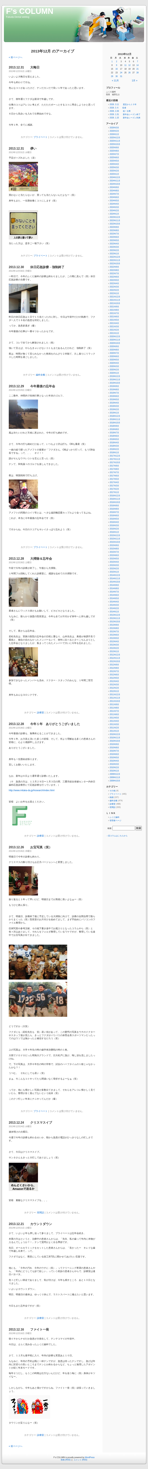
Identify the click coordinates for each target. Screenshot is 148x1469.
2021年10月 (115, 303)
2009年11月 (115, 777)
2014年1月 (114, 612)
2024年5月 (114, 200)
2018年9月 (114, 426)
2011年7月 (114, 711)
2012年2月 (114, 688)
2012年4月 (114, 681)
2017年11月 (115, 459)
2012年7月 (114, 671)
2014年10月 (115, 582)
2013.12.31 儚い (22, 148)
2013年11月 (115, 618)
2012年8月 (114, 668)
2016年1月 (114, 532)
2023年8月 (114, 230)
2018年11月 (115, 419)
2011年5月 (114, 718)
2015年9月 (114, 545)
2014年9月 (114, 585)
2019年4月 (114, 403)
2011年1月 (114, 731)
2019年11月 (115, 380)
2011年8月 (114, 708)
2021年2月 (114, 330)
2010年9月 (114, 744)
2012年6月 (114, 675)
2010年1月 (114, 771)
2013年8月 (114, 628)
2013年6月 (114, 635)
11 (125, 65)
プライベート (40, 137)
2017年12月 (115, 456)
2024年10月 (115, 184)
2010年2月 (114, 767)
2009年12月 (115, 774)
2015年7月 (114, 552)
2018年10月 (115, 423)
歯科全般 (40, 374)
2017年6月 (114, 476)
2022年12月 (115, 257)
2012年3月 (114, 685)
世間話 (40, 1212)
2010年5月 (114, 757)
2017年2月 (114, 489)
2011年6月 (114, 714)
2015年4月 (114, 562)
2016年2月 (114, 529)
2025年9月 (114, 147)
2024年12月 (115, 177)
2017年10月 (115, 462)
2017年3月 (114, 486)
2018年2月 (114, 449)
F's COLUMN (29, 11)
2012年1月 (114, 691)
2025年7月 (114, 154)
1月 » (134, 80)
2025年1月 (114, 174)
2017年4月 (114, 482)
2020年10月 (115, 343)
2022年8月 (114, 270)
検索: (109, 828)
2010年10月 (115, 741)
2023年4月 (114, 244)
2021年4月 (114, 323)
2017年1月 (114, 492)
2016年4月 (114, 522)
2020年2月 (114, 370)
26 (129, 73)
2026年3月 (114, 128)
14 (138, 65)
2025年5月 (114, 161)
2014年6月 (114, 595)
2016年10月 (115, 502)
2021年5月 (114, 320)
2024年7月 (114, 194)
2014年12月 (115, 575)
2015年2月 (114, 568)
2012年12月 (115, 655)
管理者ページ (115, 820)
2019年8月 (114, 389)
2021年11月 (115, 300)
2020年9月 (114, 346)
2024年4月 (114, 204)
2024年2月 (114, 210)
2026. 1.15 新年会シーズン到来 (125, 118)
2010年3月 (114, 764)
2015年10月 (115, 542)
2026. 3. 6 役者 (118, 108)
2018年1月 (114, 452)
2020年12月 (115, 336)
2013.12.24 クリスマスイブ (30, 1122)
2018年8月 (114, 429)
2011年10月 (115, 701)
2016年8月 (114, 509)
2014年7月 (114, 592)
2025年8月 (114, 151)
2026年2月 (114, 131)
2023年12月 (115, 217)
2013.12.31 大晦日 (24, 67)
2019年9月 (114, 386)
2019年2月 (114, 409)
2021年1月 (114, 333)
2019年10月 (115, 383)
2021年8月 (114, 310)
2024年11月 (115, 181)
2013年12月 (115, 615)
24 (121, 73)
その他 (112, 791)
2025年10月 (115, 144)
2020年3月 (114, 366)
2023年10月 (115, 224)
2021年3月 (114, 326)
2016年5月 (114, 519)
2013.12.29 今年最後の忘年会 (32, 386)
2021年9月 (114, 307)
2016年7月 (114, 512)
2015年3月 (114, 565)
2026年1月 (114, 134)
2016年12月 (115, 496)
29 (112, 76)
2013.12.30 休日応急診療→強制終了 (36, 267)
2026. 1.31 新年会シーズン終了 (125, 114)
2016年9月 (114, 505)
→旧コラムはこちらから (117, 836)
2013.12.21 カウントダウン (30, 1224)
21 (138, 69)
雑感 (112, 797)
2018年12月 (115, 416)
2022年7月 (114, 273)
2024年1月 (114, 214)
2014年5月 (114, 598)
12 (129, 65)
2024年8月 (114, 191)
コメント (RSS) (80, 1460)
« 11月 (115, 80)
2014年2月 (114, 608)
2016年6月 (114, 515)
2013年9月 (114, 625)
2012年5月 (114, 678)
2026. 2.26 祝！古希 (120, 111)
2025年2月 (114, 171)
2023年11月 (115, 220)
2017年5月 (114, 479)
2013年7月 (114, 631)
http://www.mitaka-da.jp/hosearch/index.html (32, 790)
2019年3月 (114, 406)
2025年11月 (115, 141)
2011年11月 (115, 698)
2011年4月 (114, 721)
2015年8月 (114, 549)
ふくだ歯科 (114, 817)
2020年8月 (114, 350)
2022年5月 (114, 280)
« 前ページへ (15, 57)
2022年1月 (114, 293)
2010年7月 (114, 751)
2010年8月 (114, 747)
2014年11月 (115, 578)
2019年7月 (114, 393)
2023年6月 (114, 237)
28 (138, 73)
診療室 (40, 712)
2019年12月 (115, 376)
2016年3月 (114, 525)
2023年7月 (114, 234)
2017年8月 (114, 469)
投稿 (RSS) (65, 1460)
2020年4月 (114, 363)
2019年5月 (114, 399)
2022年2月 (114, 290)
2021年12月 (115, 297)
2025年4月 (114, 164)
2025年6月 (114, 157)
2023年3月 (114, 247)
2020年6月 (114, 356)
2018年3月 (114, 446)
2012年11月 (115, 658)
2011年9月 (114, 704)
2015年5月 (114, 559)
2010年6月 (114, 754)
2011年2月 (114, 728)
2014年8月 (114, 588)
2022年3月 (114, 287)
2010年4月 (114, 761)
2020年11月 (115, 340)
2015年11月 (115, 539)
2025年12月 (115, 138)
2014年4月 (114, 602)
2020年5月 (114, 360)
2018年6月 (114, 436)
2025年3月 (114, 167)
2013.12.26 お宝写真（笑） (30, 847)
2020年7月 (114, 353)
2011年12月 (115, 694)
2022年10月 (115, 263)
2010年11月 (115, 738)
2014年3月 (114, 605)
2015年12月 (115, 535)
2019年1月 (114, 413)
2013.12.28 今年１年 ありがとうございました (44, 724)
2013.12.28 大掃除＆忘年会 (30, 558)
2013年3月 (114, 645)
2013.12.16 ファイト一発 (29, 1329)
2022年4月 (114, 283)
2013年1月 (114, 651)
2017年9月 (114, 466)
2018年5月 (114, 439)
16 (116, 69)
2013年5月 (114, 638)
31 (121, 76)
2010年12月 (115, 734)
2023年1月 (114, 254)
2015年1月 (114, 572)
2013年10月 (115, 622)
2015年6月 (114, 555)
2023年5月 (114, 240)
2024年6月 (114, 197)
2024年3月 (114, 207)
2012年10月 (115, 661)
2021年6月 (114, 317)
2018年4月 (114, 442)
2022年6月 (114, 277)
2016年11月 (115, 499)
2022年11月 (115, 260)
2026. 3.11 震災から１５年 (123, 104)
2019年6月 (114, 396)
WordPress (89, 1457)
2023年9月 (114, 227)
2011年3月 (114, 724)
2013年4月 (114, 641)
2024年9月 (114, 187)
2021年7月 (114, 313)
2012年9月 (114, 665)
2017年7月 (114, 472)
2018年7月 (114, 433)
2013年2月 (114, 648)
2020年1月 (114, 373)
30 (116, 76)
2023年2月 (114, 250)
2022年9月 (114, 267)
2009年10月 (115, 781)
